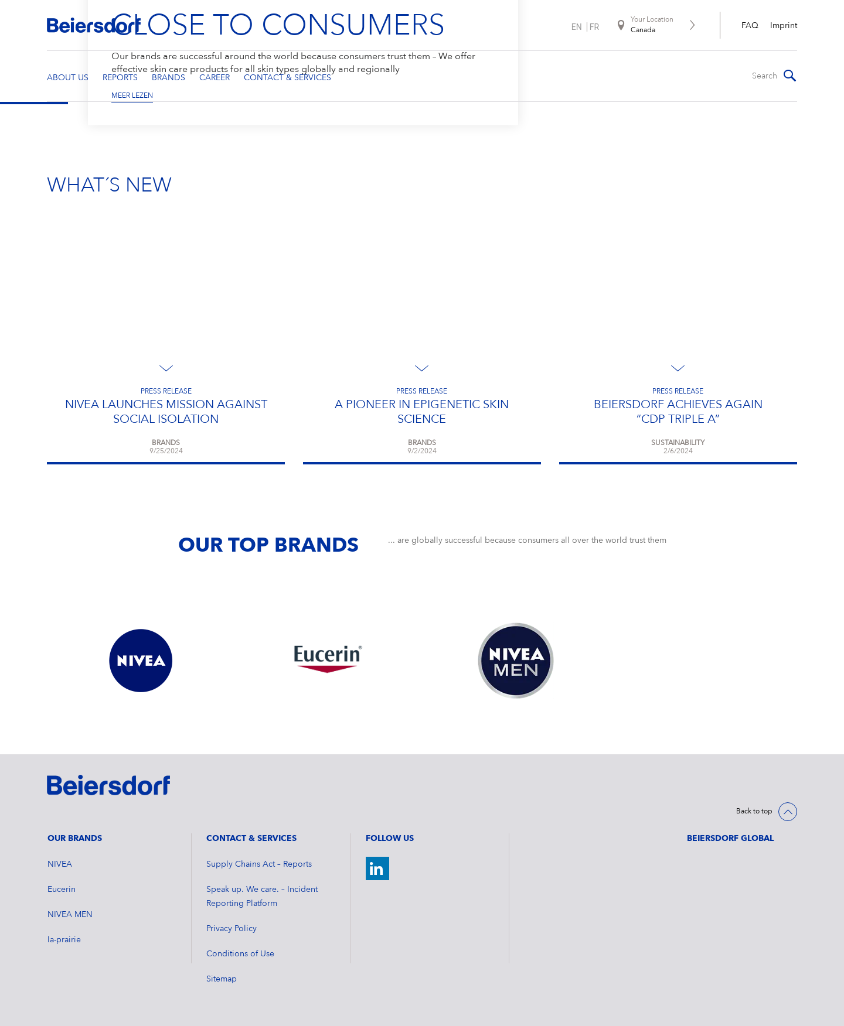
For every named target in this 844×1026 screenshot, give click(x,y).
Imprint (783, 26)
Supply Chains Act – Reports (259, 864)
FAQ (749, 26)
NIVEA (59, 864)
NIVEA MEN (70, 915)
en (576, 27)
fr (594, 27)
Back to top (754, 811)
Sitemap (221, 979)
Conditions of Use (240, 954)
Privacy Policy (231, 929)
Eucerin (61, 889)
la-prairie (64, 940)
